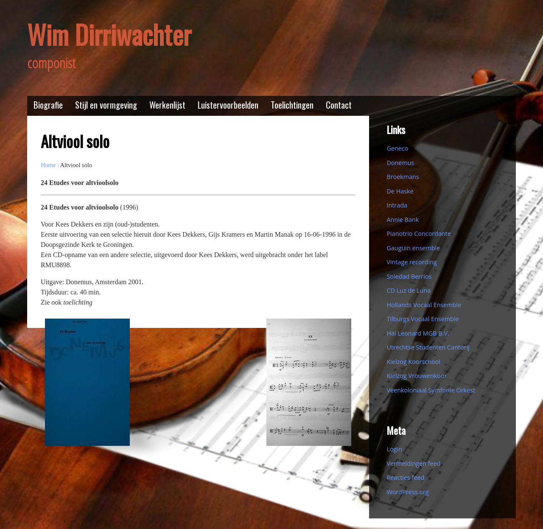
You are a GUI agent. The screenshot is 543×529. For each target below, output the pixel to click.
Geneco (397, 148)
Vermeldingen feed (413, 463)
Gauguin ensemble (413, 248)
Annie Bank (402, 220)
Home (48, 165)
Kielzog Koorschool (413, 362)
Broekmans (402, 177)
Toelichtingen (292, 104)
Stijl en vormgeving (106, 104)
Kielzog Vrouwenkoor (416, 376)
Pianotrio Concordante (418, 234)
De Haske (399, 191)
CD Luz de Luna (408, 290)
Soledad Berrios (408, 276)
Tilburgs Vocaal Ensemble (422, 319)
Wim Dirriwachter (109, 34)
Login (394, 449)
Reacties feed (405, 477)
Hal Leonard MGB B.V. (417, 333)
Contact (339, 104)
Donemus (400, 163)
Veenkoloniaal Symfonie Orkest (430, 390)
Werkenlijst (167, 104)
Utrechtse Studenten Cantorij (427, 347)
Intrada (396, 205)
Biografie (48, 104)
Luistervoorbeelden (228, 104)
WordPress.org (407, 492)
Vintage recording (411, 262)
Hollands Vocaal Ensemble (423, 305)
